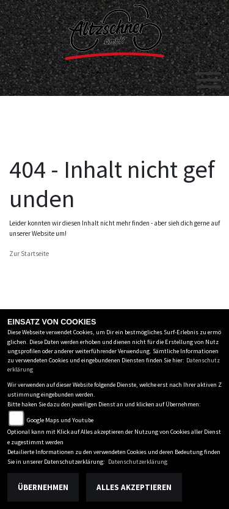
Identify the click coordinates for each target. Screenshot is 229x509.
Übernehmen (43, 487)
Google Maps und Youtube (60, 420)
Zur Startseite (29, 253)
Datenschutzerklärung (137, 462)
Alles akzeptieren (134, 487)
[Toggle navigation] (209, 75)
